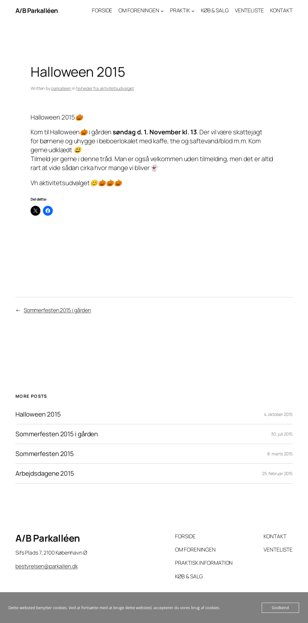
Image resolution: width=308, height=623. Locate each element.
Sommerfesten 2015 (44, 453)
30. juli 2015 (282, 434)
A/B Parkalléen (36, 10)
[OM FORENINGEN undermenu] (162, 10)
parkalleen (61, 88)
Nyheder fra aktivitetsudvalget (105, 88)
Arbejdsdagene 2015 (44, 473)
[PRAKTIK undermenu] (192, 10)
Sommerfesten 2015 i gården (57, 310)
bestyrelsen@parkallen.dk (46, 566)
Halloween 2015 (38, 414)
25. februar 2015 (277, 473)
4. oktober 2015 (278, 414)
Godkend (280, 607)
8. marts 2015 (280, 454)
